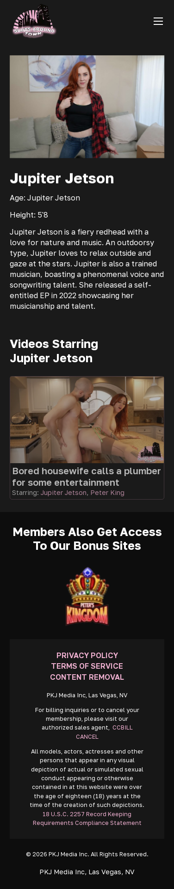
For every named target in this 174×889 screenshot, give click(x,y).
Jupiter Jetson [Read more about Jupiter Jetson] (64, 492)
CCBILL (122, 727)
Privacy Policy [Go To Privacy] (87, 655)
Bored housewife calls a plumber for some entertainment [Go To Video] (86, 476)
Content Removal (87, 677)
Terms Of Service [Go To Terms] (87, 666)
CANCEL (87, 736)
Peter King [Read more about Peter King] (107, 492)
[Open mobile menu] (158, 21)
